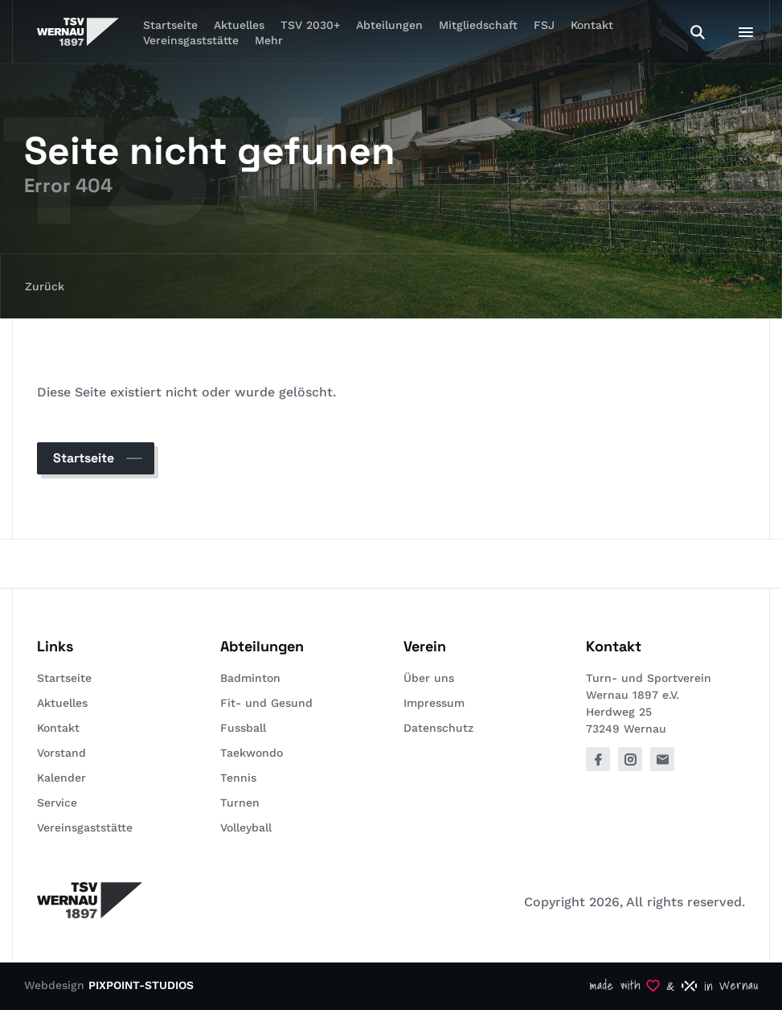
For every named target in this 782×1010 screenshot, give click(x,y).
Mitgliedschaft (478, 24)
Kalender (61, 777)
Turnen (240, 802)
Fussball (243, 727)
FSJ (544, 24)
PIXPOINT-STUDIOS (141, 985)
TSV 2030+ (310, 24)
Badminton (250, 677)
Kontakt (592, 24)
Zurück (44, 286)
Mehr (269, 40)
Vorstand (61, 752)
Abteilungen (389, 24)
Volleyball (246, 827)
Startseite (83, 458)
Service (57, 802)
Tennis (238, 777)
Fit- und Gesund (266, 702)
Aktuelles (62, 702)
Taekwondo (251, 752)
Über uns (428, 677)
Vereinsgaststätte (191, 40)
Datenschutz (438, 727)
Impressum (434, 702)
